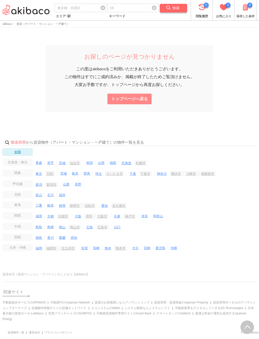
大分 (135, 248)
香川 (50, 237)
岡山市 (75, 227)
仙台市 (75, 163)
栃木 (75, 173)
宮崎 (147, 248)
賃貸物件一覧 (16, 332)
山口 (117, 227)
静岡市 (75, 206)
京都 (50, 216)
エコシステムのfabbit (105, 308)
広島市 (102, 227)
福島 (113, 163)
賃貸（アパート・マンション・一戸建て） (43, 23)
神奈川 (162, 174)
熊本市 (120, 248)
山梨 (66, 184)
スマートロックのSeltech (173, 313)
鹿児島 (160, 248)
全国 (17, 152)
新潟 (39, 184)
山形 (101, 163)
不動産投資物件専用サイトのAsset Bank (124, 313)
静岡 (62, 206)
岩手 (50, 163)
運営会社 (34, 332)
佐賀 (84, 248)
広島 (89, 227)
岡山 (62, 227)
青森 (39, 163)
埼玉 (98, 174)
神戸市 (130, 216)
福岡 (39, 248)
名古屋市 (118, 206)
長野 (78, 184)
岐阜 (50, 205)
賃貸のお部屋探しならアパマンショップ (122, 302)
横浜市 (176, 174)
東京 (39, 174)
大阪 (78, 216)
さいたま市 (114, 174)
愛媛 (62, 237)
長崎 (96, 248)
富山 (39, 195)
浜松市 (90, 206)
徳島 (39, 237)
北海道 (126, 163)
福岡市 (51, 248)
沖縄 (173, 248)
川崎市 (191, 174)
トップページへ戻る (129, 98)
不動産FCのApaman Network (70, 302)
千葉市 (145, 174)
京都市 (63, 216)
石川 (50, 195)
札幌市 (141, 163)
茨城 (63, 173)
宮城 (62, 163)
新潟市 (51, 184)
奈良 (144, 216)
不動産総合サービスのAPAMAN (24, 302)
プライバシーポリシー (59, 332)
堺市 (89, 216)
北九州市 (68, 248)
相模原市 (207, 174)
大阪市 (102, 216)
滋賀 (39, 216)
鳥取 (39, 227)
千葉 (133, 174)
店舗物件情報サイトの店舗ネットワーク (58, 308)
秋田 (89, 163)
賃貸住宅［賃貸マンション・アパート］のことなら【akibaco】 (46, 274)
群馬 (87, 173)
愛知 (104, 206)
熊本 (108, 248)
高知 (74, 237)
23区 (50, 174)
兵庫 (117, 216)
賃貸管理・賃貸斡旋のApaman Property (181, 302)
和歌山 (158, 216)
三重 (39, 205)
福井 (62, 195)
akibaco (7, 23)
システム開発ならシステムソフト (147, 308)
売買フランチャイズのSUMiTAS (70, 313)
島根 (50, 227)
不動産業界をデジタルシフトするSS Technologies (209, 308)
